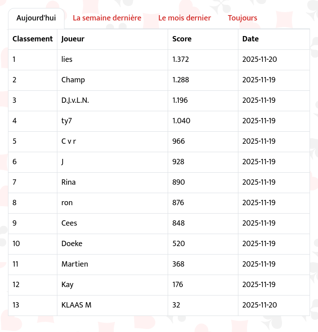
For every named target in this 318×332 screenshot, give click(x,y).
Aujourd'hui (36, 18)
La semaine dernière (107, 18)
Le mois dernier (184, 18)
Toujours (242, 18)
